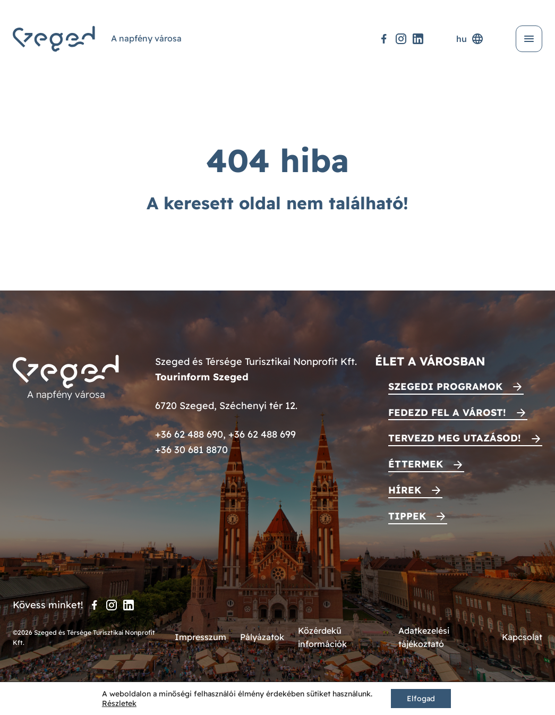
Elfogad (421, 698)
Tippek (407, 516)
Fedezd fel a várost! (447, 412)
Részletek (119, 703)
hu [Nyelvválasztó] (470, 38)
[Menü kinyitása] (529, 38)
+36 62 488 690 (189, 434)
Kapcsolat (522, 637)
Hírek (404, 490)
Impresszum (200, 637)
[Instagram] (401, 38)
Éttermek (415, 464)
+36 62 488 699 (262, 434)
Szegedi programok (445, 386)
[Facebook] (384, 38)
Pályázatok (262, 637)
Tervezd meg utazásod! (454, 438)
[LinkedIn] (418, 38)
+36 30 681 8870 (191, 450)
